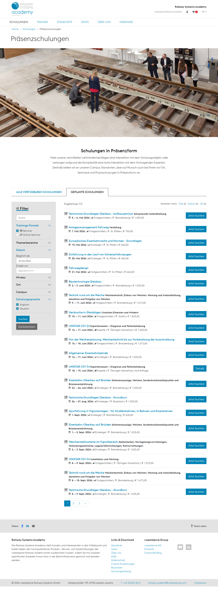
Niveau (21, 277)
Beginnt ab (23, 256)
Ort (18, 284)
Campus (21, 292)
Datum (20, 250)
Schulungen (19, 22)
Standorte (64, 22)
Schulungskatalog (121, 571)
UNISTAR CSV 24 (79, 326)
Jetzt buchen (196, 215)
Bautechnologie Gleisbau (84, 281)
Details (200, 368)
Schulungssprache (28, 299)
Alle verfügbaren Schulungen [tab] (39, 192)
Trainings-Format (27, 225)
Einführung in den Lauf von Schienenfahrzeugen (99, 254)
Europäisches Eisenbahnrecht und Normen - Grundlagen (105, 241)
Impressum (200, 582)
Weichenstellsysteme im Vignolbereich (93, 442)
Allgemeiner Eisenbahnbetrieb (88, 353)
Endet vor (22, 266)
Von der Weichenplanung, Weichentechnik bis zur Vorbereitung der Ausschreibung (121, 339)
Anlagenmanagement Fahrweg (88, 227)
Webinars (126, 22)
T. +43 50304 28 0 (130, 582)
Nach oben (198, 526)
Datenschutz (118, 560)
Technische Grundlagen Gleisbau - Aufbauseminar (101, 213)
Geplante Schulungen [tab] (87, 192)
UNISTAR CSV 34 (79, 366)
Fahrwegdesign (78, 268)
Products (149, 549)
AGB (113, 556)
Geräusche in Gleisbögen (85, 312)
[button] (22, 526)
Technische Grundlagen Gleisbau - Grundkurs (97, 397)
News (85, 22)
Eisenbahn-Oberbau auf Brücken (90, 380)
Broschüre (116, 567)
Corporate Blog (153, 552)
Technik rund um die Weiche (86, 295)
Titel (181, 203)
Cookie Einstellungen (123, 563)
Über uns (104, 22)
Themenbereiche (27, 242)
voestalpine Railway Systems (168, 11)
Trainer (42, 22)
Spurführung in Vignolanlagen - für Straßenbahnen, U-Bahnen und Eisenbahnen (120, 411)
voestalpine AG (152, 545)
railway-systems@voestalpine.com (167, 582)
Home (15, 29)
